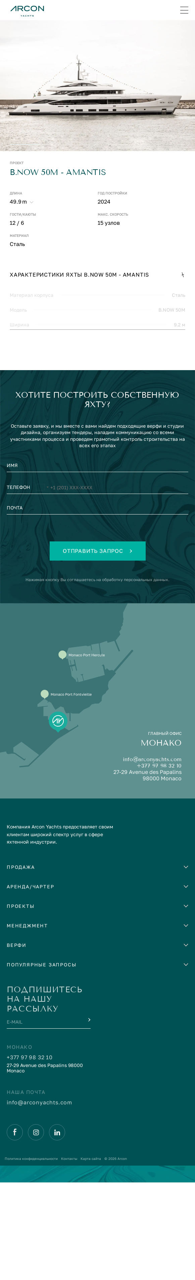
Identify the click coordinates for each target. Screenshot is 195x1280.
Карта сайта (91, 1256)
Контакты (69, 1256)
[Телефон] (97, 585)
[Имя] (97, 564)
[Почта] (97, 607)
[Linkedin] (57, 1230)
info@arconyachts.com (152, 857)
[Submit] (89, 1117)
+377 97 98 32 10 (159, 863)
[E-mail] (42, 1121)
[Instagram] (36, 1230)
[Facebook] (15, 1230)
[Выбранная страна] (42, 586)
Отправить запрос (97, 648)
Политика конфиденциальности (31, 1256)
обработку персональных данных (135, 677)
